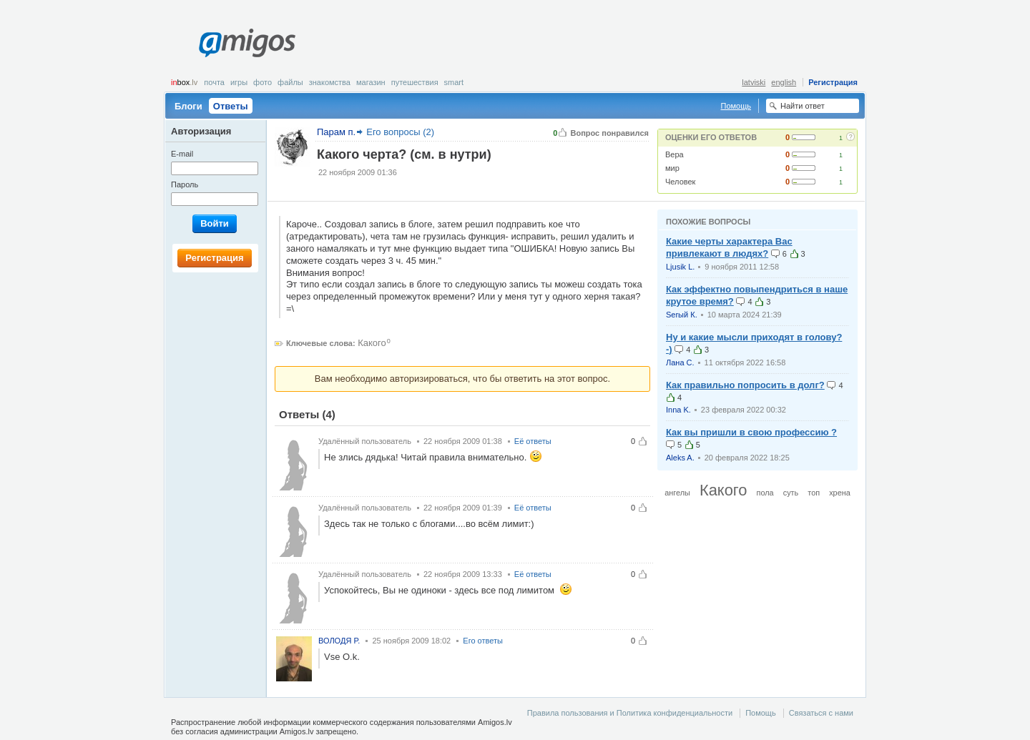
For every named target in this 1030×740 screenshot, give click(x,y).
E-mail (182, 153)
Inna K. (678, 409)
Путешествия (414, 82)
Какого (372, 342)
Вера (674, 154)
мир (672, 168)
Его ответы (483, 640)
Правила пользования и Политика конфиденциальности (629, 713)
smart (454, 82)
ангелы (677, 492)
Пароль (184, 184)
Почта (214, 82)
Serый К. (681, 314)
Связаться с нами (821, 713)
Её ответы (532, 441)
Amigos (247, 43)
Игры (238, 82)
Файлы (290, 82)
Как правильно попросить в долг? (745, 385)
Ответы (230, 106)
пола (765, 492)
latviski (753, 82)
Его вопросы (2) (400, 132)
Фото (262, 82)
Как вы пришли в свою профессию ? (751, 432)
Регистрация (833, 82)
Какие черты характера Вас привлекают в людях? (729, 247)
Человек (680, 181)
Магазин (371, 82)
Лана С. (680, 362)
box (184, 82)
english (783, 82)
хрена (839, 492)
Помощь (736, 106)
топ (814, 492)
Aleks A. (680, 457)
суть (791, 492)
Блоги (188, 106)
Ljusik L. (680, 266)
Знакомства (329, 82)
